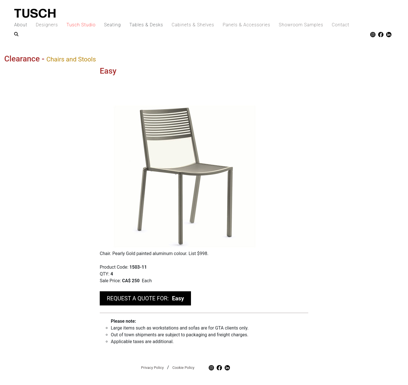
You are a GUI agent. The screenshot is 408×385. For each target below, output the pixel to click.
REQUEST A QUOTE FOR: (145, 298)
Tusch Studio (80, 24)
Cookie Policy (183, 367)
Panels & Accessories (246, 24)
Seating (112, 24)
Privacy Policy (152, 367)
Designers (47, 24)
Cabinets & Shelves (193, 24)
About (20, 24)
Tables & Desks (146, 24)
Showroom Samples (301, 24)
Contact (340, 24)
